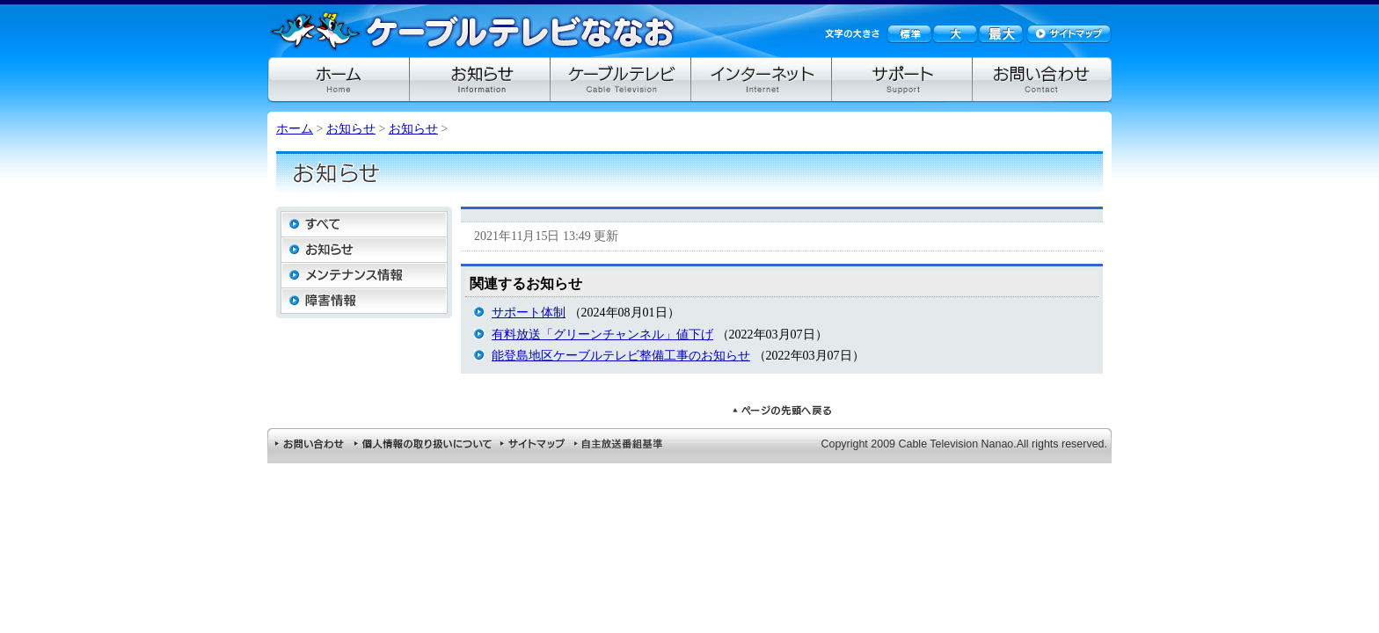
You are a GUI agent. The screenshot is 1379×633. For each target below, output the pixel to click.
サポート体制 (528, 312)
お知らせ (351, 128)
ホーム (294, 128)
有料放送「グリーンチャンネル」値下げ (602, 334)
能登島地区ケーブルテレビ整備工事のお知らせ (621, 355)
